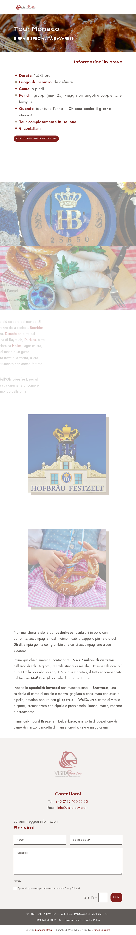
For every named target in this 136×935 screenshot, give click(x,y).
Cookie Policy (92, 920)
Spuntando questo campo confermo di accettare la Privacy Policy (47, 888)
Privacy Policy (73, 920)
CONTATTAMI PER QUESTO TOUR (36, 138)
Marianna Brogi (43, 930)
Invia (116, 897)
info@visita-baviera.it (73, 807)
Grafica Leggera (101, 930)
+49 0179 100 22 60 (71, 801)
